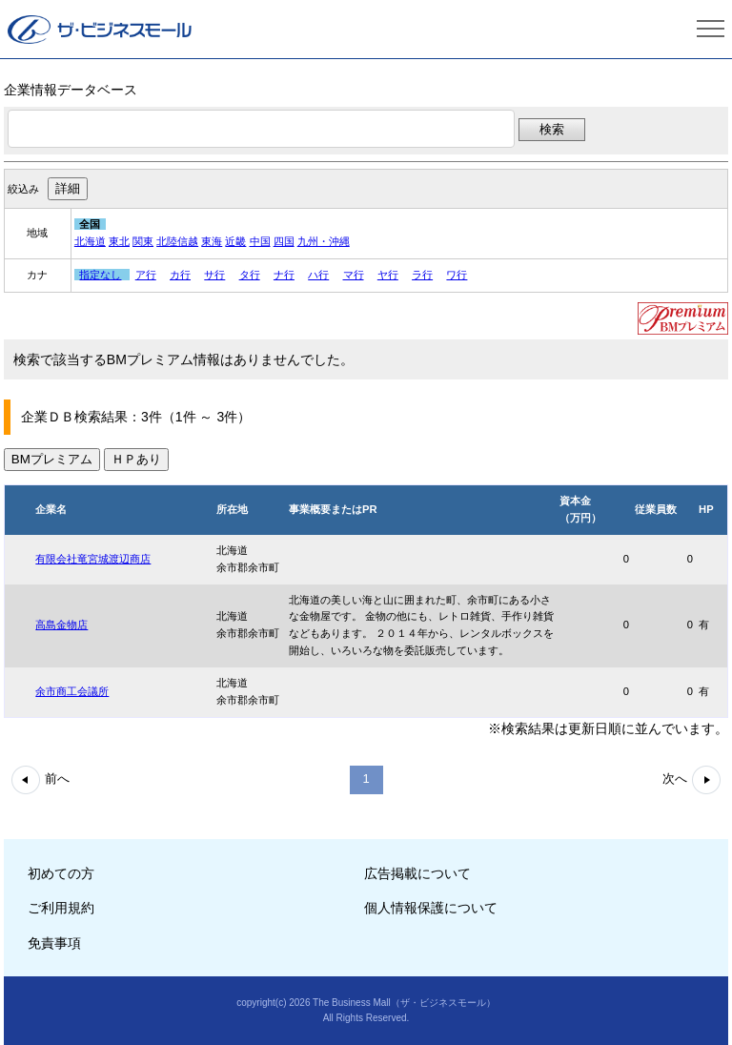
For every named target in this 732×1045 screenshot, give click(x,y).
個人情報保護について (431, 907)
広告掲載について (417, 873)
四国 (284, 241)
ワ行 (456, 274)
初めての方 (61, 873)
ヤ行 (387, 274)
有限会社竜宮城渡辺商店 (93, 558)
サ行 (214, 274)
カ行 (180, 274)
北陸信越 (177, 241)
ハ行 (318, 274)
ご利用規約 (61, 907)
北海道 (90, 241)
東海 (211, 241)
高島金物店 (61, 624)
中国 (260, 241)
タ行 (249, 274)
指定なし (100, 274)
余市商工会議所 (72, 691)
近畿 (235, 241)
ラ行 (422, 274)
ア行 (145, 274)
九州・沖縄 (323, 241)
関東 (142, 241)
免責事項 (54, 943)
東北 (119, 241)
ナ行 (284, 274)
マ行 (353, 274)
